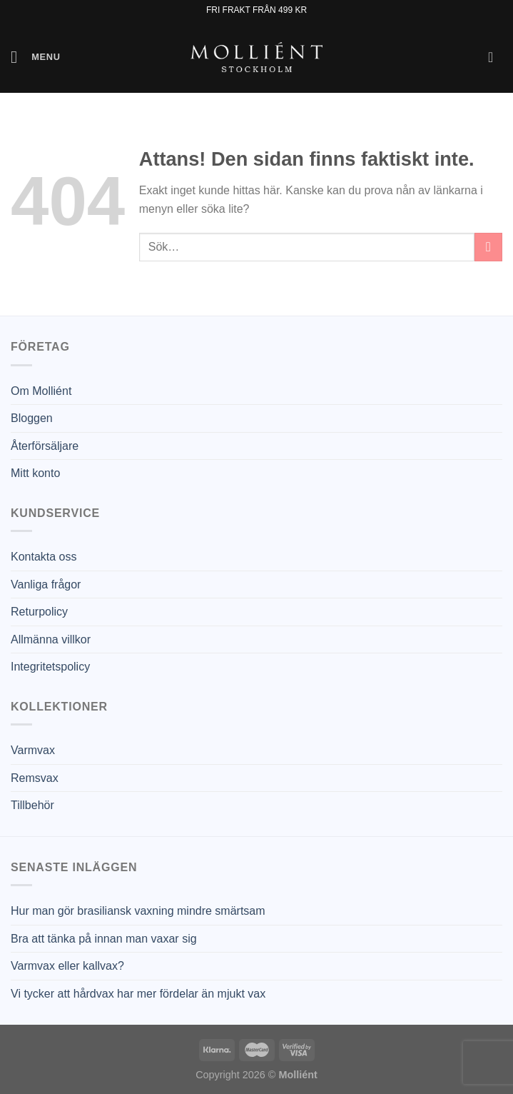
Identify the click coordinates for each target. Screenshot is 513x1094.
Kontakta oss (44, 557)
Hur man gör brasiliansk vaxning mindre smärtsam (138, 911)
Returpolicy (39, 612)
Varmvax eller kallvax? (67, 966)
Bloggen (32, 418)
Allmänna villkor (51, 639)
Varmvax (33, 750)
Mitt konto (35, 473)
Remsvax (35, 778)
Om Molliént (41, 391)
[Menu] (36, 56)
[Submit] (488, 247)
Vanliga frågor (46, 584)
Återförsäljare (44, 446)
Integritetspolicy (50, 667)
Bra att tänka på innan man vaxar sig (104, 939)
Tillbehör (32, 805)
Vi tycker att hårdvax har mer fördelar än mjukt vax (138, 994)
